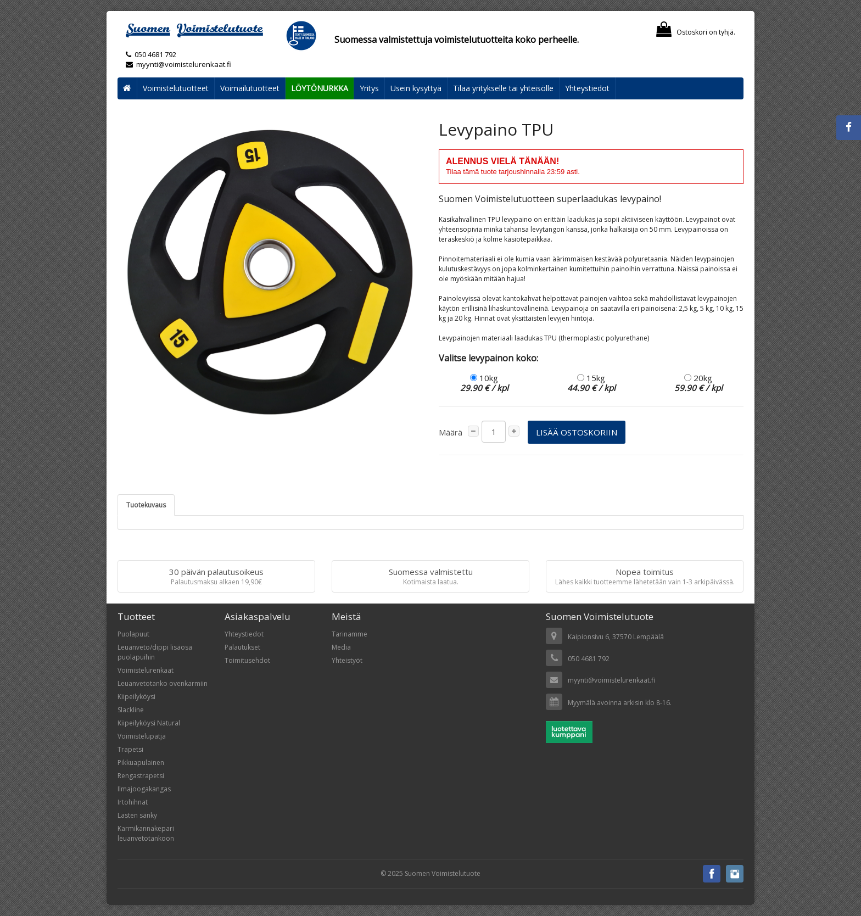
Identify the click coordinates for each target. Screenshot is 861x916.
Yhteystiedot (587, 88)
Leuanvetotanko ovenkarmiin (163, 683)
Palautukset (242, 647)
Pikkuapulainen (141, 762)
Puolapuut (133, 634)
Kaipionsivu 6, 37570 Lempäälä (616, 636)
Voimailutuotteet (249, 88)
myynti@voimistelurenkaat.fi (178, 64)
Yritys (369, 88)
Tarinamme (349, 634)
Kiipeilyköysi (136, 696)
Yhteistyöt (347, 660)
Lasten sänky (137, 815)
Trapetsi (130, 749)
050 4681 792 (155, 54)
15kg (591, 383)
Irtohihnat (133, 802)
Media (341, 647)
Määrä (450, 432)
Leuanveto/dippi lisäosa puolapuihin (155, 652)
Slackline (131, 709)
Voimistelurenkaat (146, 670)
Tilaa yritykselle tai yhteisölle (503, 88)
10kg (484, 383)
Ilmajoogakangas (144, 789)
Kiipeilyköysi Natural (149, 723)
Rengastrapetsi (141, 775)
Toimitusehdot (247, 660)
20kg (698, 383)
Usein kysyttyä (415, 88)
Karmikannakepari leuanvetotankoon (146, 833)
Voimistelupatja (142, 736)
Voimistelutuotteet (176, 88)
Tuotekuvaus (146, 505)
